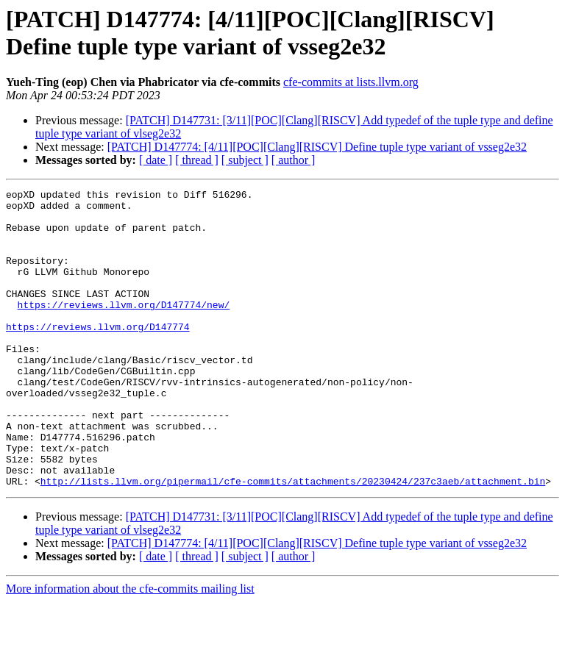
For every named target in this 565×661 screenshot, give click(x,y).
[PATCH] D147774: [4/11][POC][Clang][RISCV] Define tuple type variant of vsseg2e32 (317, 146)
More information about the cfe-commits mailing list (130, 648)
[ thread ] (196, 160)
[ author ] (293, 160)
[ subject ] (245, 160)
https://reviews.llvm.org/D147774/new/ (124, 328)
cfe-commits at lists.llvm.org (351, 82)
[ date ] (155, 160)
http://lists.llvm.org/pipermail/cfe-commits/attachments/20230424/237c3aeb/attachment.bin (292, 540)
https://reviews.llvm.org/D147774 (98, 355)
